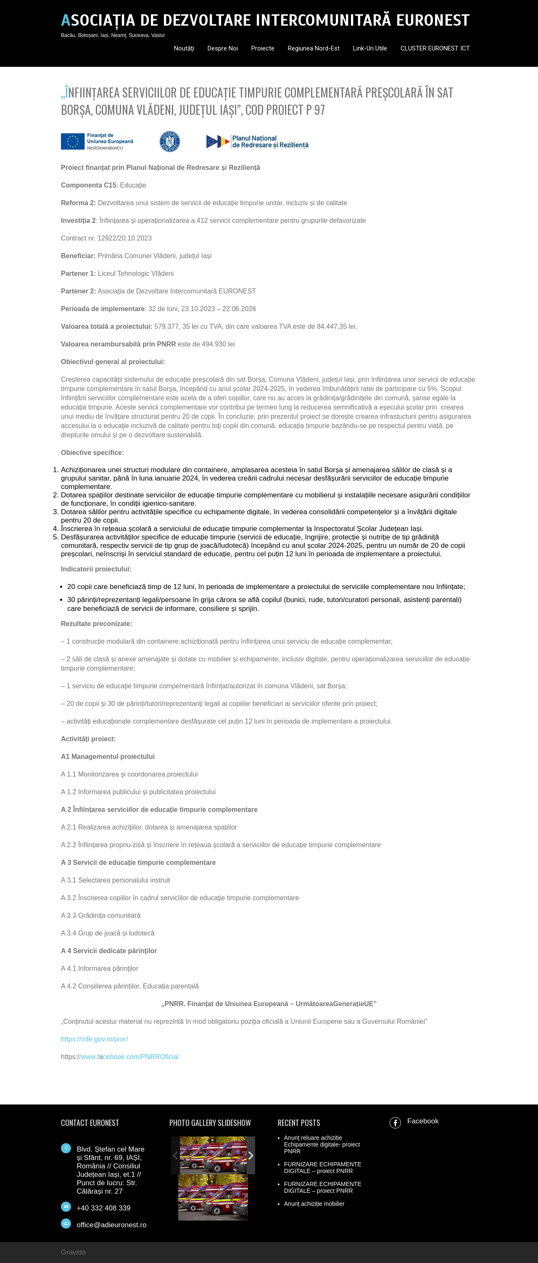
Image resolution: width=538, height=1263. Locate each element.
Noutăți (184, 48)
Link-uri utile (370, 48)
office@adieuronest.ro (111, 1225)
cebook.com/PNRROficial (141, 1056)
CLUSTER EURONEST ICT (435, 48)
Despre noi (223, 48)
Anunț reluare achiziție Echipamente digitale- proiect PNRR (322, 1144)
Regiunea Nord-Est (314, 48)
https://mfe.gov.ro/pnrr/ (94, 1039)
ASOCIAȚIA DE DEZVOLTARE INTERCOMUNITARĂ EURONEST (265, 20)
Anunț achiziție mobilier (314, 1203)
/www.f (89, 1056)
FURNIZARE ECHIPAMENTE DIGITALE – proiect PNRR (322, 1167)
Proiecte (262, 48)
